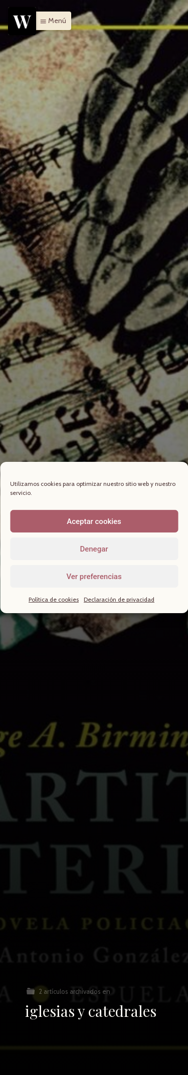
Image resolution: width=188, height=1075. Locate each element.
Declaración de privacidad (119, 599)
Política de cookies (54, 599)
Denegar (94, 548)
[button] (50, 21)
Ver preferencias (93, 576)
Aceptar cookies (94, 520)
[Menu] (22, 21)
